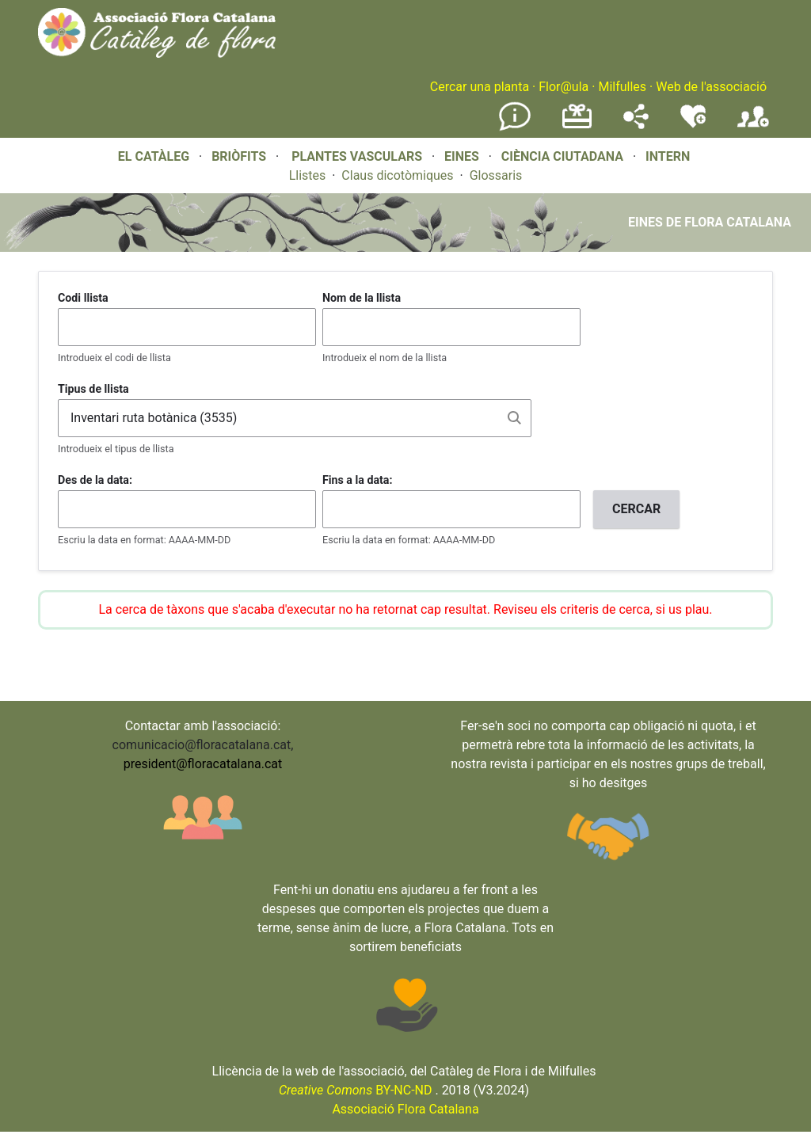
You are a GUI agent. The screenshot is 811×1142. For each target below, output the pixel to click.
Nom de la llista (361, 297)
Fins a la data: (357, 480)
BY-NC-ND (355, 1090)
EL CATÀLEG (153, 156)
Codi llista (83, 297)
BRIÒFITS (240, 156)
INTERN (667, 156)
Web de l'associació (711, 86)
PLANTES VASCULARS (356, 156)
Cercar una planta (479, 86)
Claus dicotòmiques (397, 175)
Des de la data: (95, 480)
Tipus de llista (93, 389)
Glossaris (496, 175)
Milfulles (622, 86)
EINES (461, 156)
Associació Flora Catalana (405, 1109)
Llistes (307, 175)
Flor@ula (563, 86)
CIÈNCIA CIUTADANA (562, 156)
